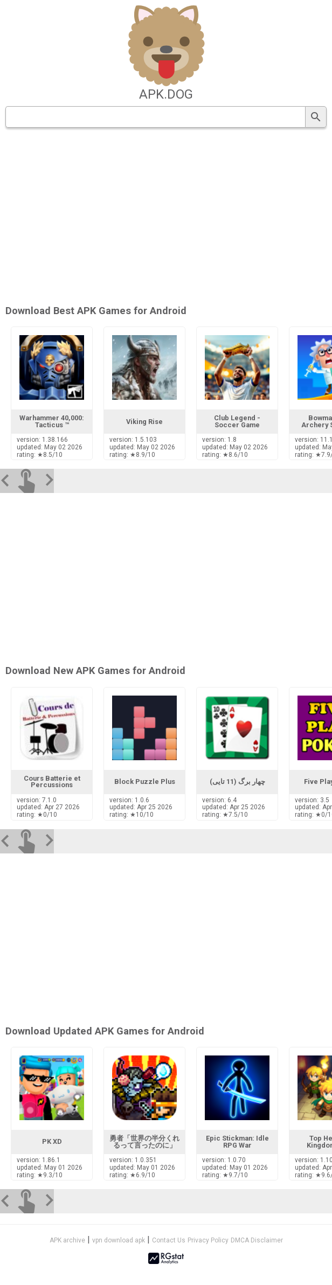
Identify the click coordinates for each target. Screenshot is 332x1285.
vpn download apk (118, 1240)
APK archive (67, 1240)
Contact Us (168, 1240)
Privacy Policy (208, 1240)
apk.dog (166, 94)
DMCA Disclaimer (257, 1240)
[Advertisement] (196, 217)
